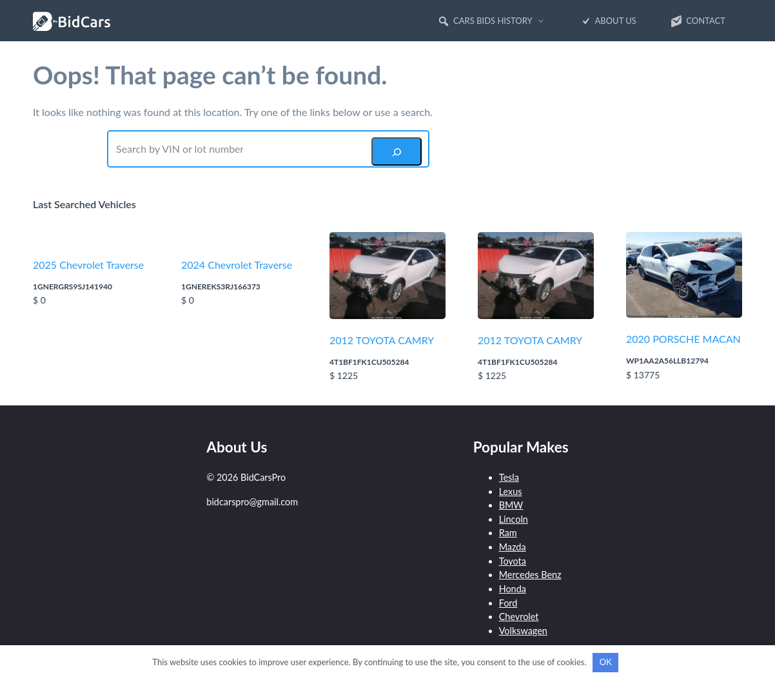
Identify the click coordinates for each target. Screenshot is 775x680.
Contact (697, 21)
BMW (511, 505)
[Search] (396, 151)
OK (606, 662)
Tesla (509, 477)
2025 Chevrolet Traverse (88, 264)
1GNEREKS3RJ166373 (220, 286)
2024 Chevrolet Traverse (236, 264)
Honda (512, 588)
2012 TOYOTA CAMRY (381, 340)
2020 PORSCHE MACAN (683, 339)
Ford (508, 602)
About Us (607, 21)
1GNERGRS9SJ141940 (72, 286)
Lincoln (513, 519)
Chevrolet (519, 616)
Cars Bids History (485, 21)
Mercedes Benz (530, 574)
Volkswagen (523, 630)
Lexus (510, 491)
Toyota (512, 561)
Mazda (512, 546)
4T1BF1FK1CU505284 (369, 362)
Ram (508, 532)
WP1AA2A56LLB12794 (667, 360)
